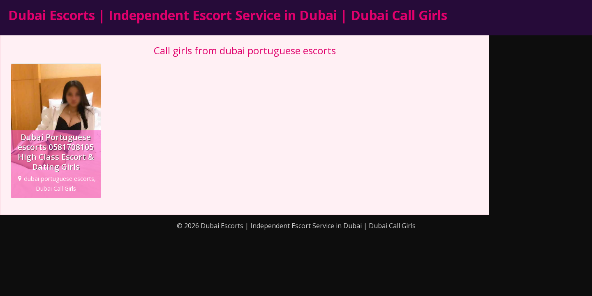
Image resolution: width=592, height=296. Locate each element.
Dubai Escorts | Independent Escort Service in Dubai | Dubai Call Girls (227, 15)
